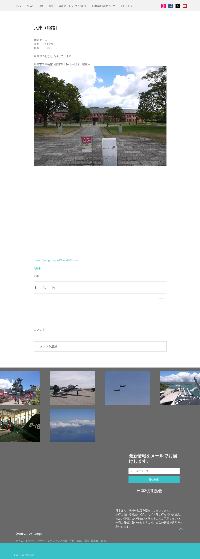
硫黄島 (95, 540)
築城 (103, 540)
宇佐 (72, 540)
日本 (36, 276)
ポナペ (41, 540)
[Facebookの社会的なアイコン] (170, 6)
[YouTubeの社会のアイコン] (185, 6)
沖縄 (86, 540)
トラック (30, 540)
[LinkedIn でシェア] (53, 287)
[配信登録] (154, 479)
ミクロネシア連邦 (57, 540)
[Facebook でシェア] (35, 287)
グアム (19, 540)
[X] (177, 6)
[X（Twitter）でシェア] (44, 287)
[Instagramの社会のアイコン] (163, 6)
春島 (79, 540)
